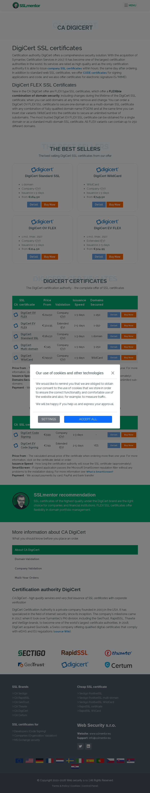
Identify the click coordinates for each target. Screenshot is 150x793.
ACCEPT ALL (88, 419)
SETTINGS (49, 419)
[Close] (113, 373)
